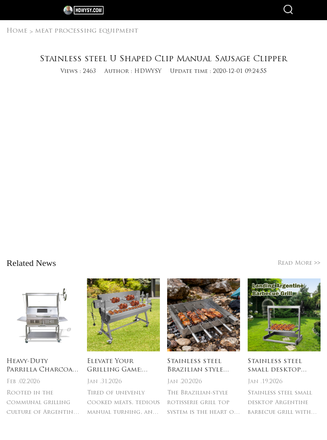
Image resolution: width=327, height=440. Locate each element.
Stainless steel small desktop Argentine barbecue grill (275, 366)
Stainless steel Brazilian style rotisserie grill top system (197, 366)
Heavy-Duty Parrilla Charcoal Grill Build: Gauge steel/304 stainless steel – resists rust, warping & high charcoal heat (42, 366)
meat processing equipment (86, 31)
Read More (299, 263)
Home (16, 31)
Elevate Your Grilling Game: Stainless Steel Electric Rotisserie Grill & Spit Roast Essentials (123, 366)
